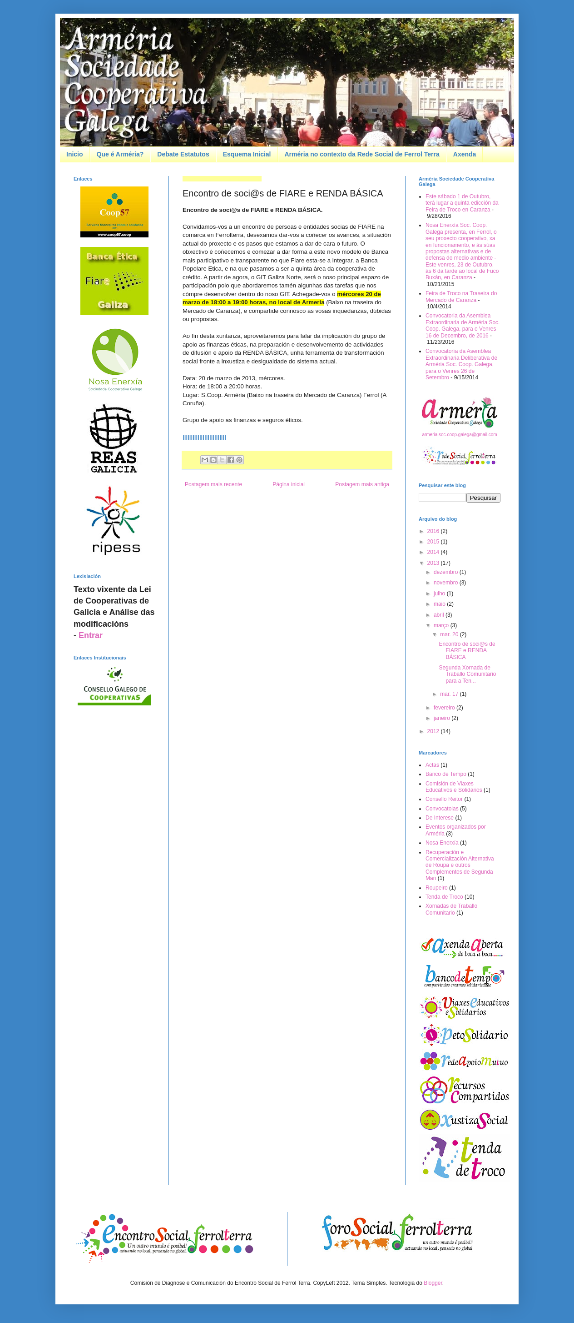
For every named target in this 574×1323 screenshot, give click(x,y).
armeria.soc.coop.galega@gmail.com (459, 434)
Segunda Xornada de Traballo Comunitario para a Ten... (467, 674)
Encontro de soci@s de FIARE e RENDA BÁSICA (467, 650)
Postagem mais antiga (362, 484)
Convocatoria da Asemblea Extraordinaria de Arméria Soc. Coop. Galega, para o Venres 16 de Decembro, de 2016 (463, 325)
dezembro (447, 572)
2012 (434, 731)
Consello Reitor (444, 799)
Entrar (91, 635)
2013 (434, 563)
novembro (447, 582)
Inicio (74, 154)
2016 (434, 531)
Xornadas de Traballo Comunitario (451, 909)
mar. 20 (450, 634)
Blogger (433, 1283)
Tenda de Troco (444, 897)
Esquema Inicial (247, 154)
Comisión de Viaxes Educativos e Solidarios (454, 786)
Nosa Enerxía (442, 843)
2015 (434, 541)
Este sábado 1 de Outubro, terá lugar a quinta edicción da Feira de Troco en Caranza (462, 203)
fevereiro (445, 707)
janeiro (442, 718)
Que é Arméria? (120, 154)
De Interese (440, 818)
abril (439, 615)
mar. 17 (450, 694)
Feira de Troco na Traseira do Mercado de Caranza (461, 296)
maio (440, 604)
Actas (432, 765)
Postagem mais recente (213, 484)
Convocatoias (442, 808)
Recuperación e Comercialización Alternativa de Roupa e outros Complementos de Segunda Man (460, 865)
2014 (434, 552)
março (442, 625)
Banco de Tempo (446, 774)
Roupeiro (437, 888)
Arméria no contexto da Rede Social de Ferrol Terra (362, 154)
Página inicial (288, 484)
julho (440, 593)
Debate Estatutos (183, 154)
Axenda (464, 154)
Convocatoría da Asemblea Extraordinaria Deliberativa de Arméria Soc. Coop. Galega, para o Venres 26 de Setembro (461, 364)
